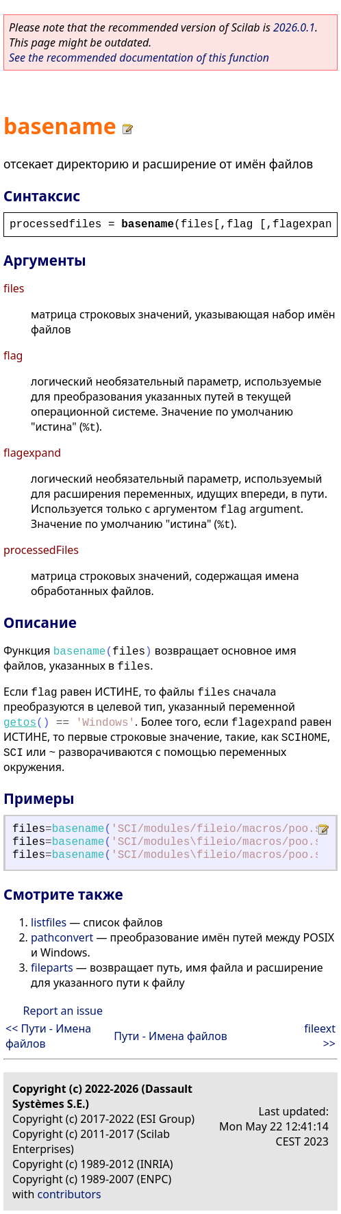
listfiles (48, 922)
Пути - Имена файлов (170, 1036)
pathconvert (62, 937)
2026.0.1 (294, 27)
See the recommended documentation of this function (139, 57)
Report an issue (63, 1010)
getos (19, 723)
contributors (69, 1194)
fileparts (52, 967)
